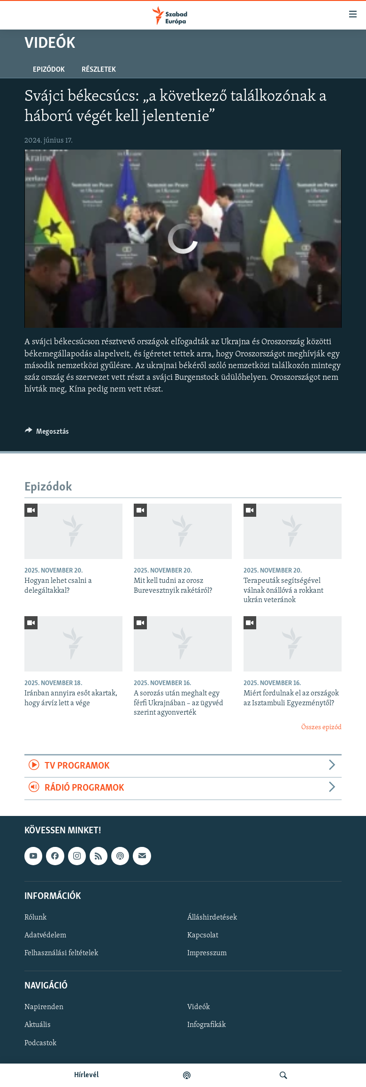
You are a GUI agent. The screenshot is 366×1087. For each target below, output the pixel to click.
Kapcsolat (202, 935)
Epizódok (49, 70)
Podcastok (40, 1043)
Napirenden (43, 1007)
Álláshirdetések (212, 917)
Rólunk (35, 917)
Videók (198, 1007)
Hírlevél (86, 1075)
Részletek (99, 70)
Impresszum (207, 953)
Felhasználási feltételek (61, 953)
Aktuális (37, 1025)
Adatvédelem (45, 935)
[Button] (47, 434)
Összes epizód (321, 727)
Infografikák (206, 1025)
